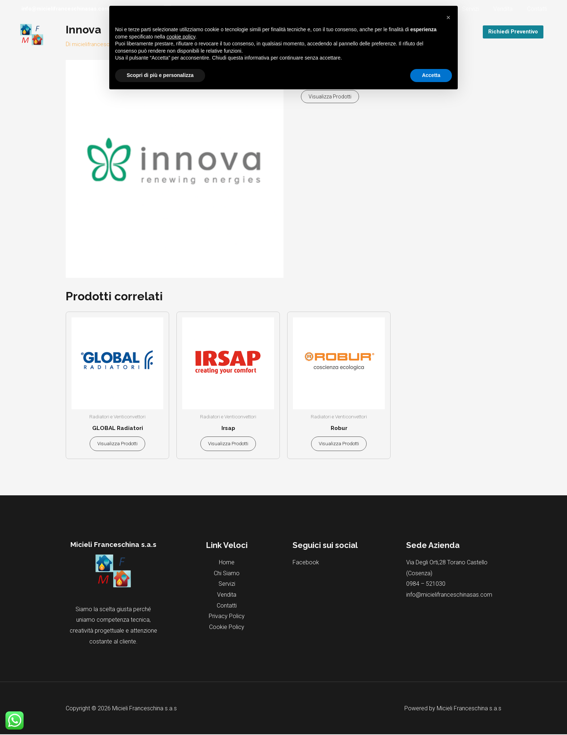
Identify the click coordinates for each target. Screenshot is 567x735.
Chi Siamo (227, 573)
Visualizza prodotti (330, 97)
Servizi (477, 8)
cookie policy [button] (181, 37)
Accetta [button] (431, 75)
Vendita (507, 8)
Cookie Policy (226, 627)
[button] (448, 17)
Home (226, 563)
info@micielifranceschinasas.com (449, 595)
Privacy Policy (227, 616)
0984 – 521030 (425, 584)
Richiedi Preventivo (513, 31)
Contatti (538, 8)
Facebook (306, 563)
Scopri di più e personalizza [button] (160, 75)
